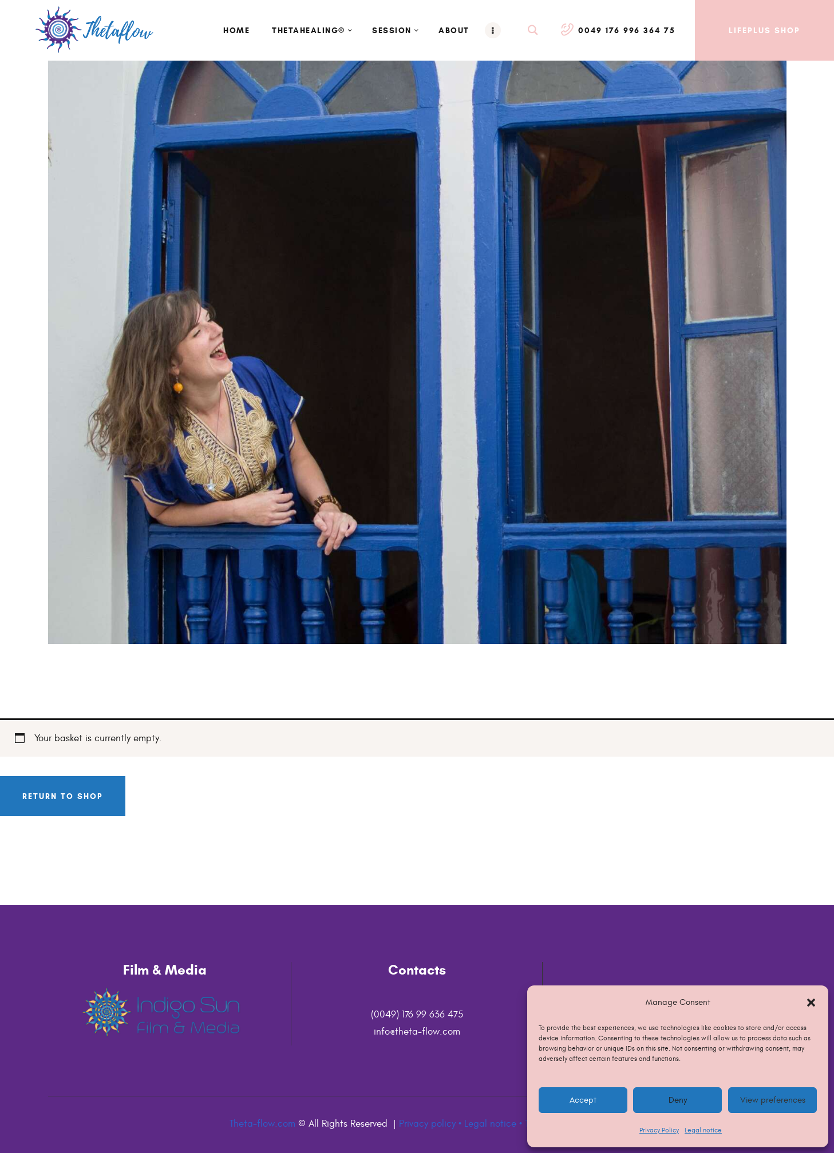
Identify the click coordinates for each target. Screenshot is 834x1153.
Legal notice (703, 1130)
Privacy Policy (659, 1130)
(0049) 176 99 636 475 (417, 1014)
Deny (678, 1100)
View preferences (772, 1100)
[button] (811, 1002)
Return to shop (62, 796)
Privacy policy (427, 1124)
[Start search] (533, 30)
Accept (583, 1100)
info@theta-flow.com (417, 1031)
